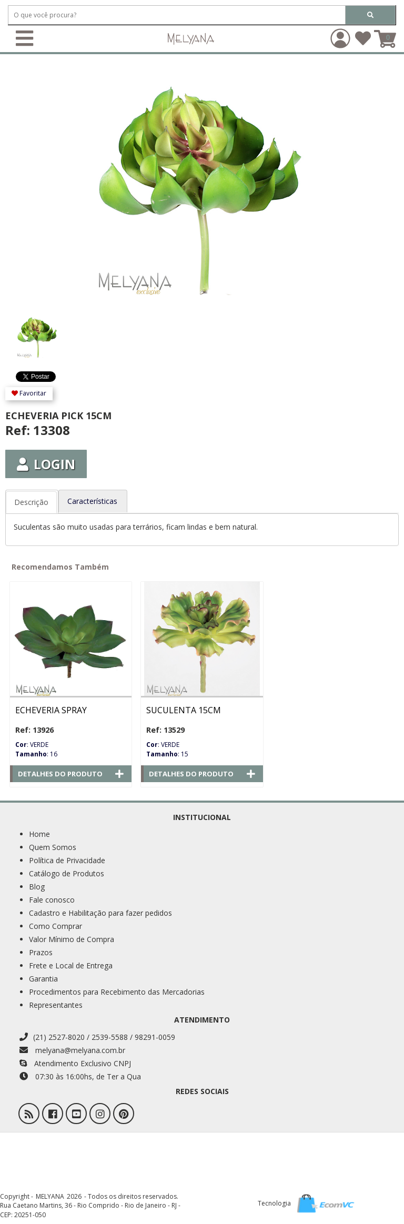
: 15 (167, 754)
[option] (53, 332)
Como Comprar (55, 926)
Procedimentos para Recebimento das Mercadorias (117, 992)
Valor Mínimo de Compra (71, 939)
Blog (37, 887)
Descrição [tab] (31, 502)
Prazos (41, 952)
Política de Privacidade (67, 860)
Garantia (43, 979)
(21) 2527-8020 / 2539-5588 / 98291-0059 (97, 1037)
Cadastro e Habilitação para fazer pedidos (100, 913)
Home (39, 834)
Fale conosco (52, 900)
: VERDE (31, 744)
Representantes (56, 1005)
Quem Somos (52, 847)
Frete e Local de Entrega (71, 965)
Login (46, 464)
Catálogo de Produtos (66, 873)
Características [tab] (92, 501)
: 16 (36, 754)
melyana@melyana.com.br (72, 1050)
